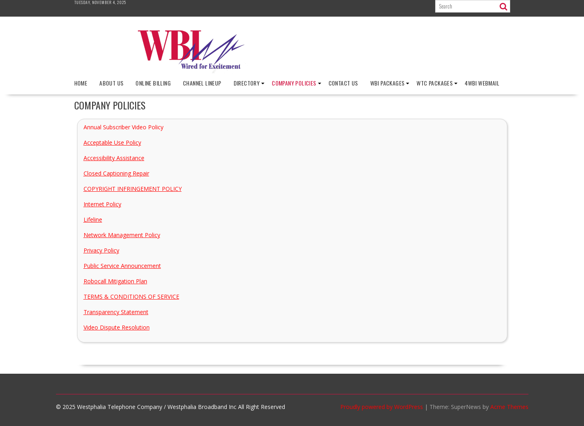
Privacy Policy (101, 250)
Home (81, 83)
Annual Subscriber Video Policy (123, 127)
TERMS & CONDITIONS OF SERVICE (131, 296)
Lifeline (93, 219)
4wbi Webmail (482, 83)
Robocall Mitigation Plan (115, 281)
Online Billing (153, 83)
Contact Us (343, 83)
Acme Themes (509, 407)
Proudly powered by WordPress (381, 407)
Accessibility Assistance (114, 158)
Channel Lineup (202, 83)
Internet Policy (102, 204)
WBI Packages (387, 83)
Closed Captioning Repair (116, 173)
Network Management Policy (122, 235)
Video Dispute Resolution (117, 327)
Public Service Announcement (122, 266)
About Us (111, 83)
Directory (247, 83)
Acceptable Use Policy (112, 142)
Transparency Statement (116, 312)
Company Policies (294, 83)
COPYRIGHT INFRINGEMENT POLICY (133, 189)
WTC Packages (435, 83)
